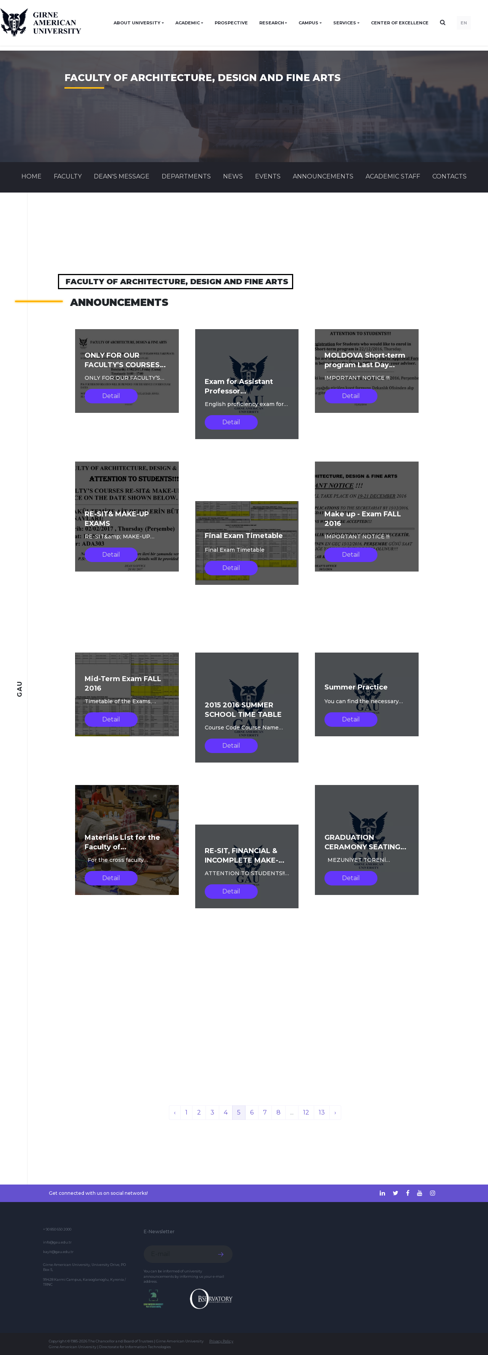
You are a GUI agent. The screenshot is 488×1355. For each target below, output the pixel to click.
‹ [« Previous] (175, 1112)
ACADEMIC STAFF (393, 176)
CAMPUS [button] (308, 22)
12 (306, 1112)
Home (31, 176)
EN (464, 22)
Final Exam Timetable (244, 536)
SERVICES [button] (344, 22)
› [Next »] (335, 1112)
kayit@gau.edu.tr (58, 1252)
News (233, 176)
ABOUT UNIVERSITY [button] (137, 22)
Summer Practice (356, 687)
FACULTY (68, 176)
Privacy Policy (221, 1341)
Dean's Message (121, 176)
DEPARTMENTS (186, 176)
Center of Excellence (400, 22)
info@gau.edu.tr (57, 1242)
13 (322, 1112)
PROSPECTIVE (231, 22)
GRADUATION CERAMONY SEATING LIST (362, 847)
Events (268, 176)
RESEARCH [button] (271, 22)
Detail (111, 396)
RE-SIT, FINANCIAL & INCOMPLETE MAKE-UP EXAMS (246, 860)
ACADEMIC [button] (187, 22)
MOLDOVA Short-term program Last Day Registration (364, 365)
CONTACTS (449, 176)
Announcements (323, 176)
